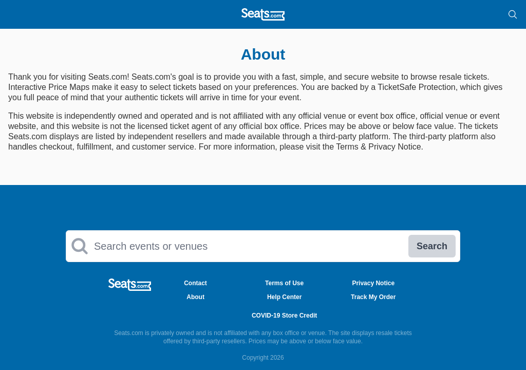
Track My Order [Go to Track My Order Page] (373, 297)
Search (432, 246)
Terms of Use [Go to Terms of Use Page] (284, 283)
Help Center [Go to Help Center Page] (284, 297)
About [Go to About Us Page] (195, 297)
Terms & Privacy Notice (378, 146)
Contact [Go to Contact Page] (195, 283)
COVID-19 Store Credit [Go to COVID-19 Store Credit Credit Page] (284, 315)
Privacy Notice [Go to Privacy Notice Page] (373, 283)
